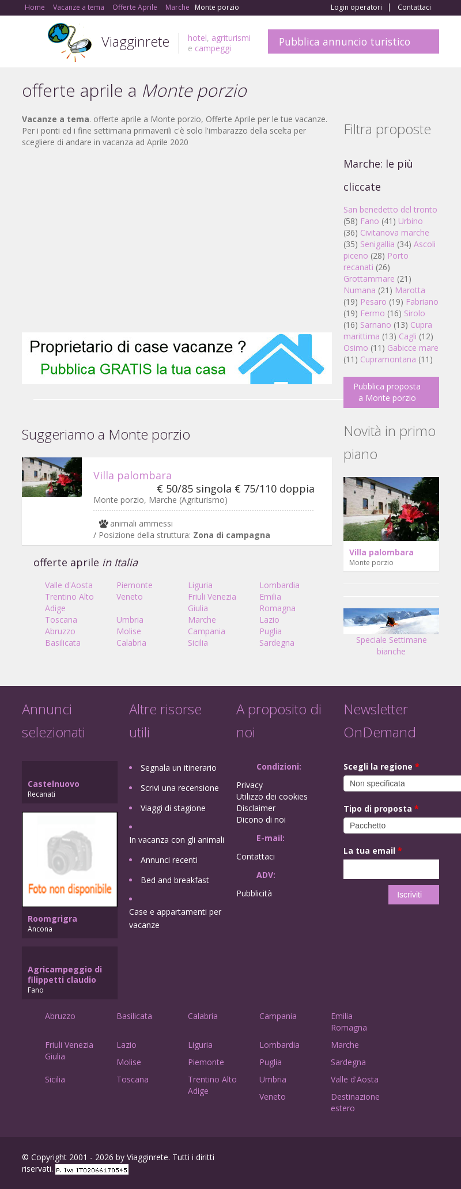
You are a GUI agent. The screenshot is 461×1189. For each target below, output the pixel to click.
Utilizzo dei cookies (272, 796)
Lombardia (279, 585)
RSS (432, 1159)
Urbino (410, 220)
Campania (206, 631)
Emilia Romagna (277, 602)
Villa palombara (132, 475)
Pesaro (373, 301)
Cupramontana (388, 359)
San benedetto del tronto (390, 209)
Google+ (377, 1159)
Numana (359, 290)
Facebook (352, 1159)
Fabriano (422, 301)
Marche (202, 619)
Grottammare (369, 278)
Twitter (406, 1159)
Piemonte (134, 585)
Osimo (355, 347)
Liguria (200, 585)
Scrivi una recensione (180, 787)
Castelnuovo (54, 783)
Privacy (249, 784)
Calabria (131, 642)
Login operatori (356, 7)
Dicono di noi (261, 819)
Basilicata (63, 642)
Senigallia (377, 243)
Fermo (372, 313)
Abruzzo (60, 631)
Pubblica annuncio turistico (344, 41)
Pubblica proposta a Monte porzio (387, 392)
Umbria (129, 619)
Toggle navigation (32, 43)
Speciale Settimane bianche (391, 636)
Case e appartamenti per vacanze (175, 918)
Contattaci (414, 7)
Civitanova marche (394, 232)
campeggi (213, 48)
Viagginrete (135, 41)
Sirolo (414, 313)
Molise (128, 631)
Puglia (270, 631)
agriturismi (231, 37)
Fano (369, 220)
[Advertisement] (177, 240)
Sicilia (198, 642)
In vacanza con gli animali (176, 839)
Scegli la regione (381, 766)
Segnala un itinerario (179, 767)
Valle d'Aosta (69, 585)
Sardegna (276, 642)
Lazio (269, 619)
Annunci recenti (169, 859)
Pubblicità (254, 893)
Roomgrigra (52, 918)
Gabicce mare (413, 347)
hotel (197, 37)
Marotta (410, 290)
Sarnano (375, 324)
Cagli (408, 336)
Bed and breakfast (175, 879)
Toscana (61, 619)
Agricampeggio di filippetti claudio (65, 974)
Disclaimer (255, 807)
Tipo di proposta (381, 808)
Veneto (129, 596)
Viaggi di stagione (173, 807)
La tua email (372, 850)
